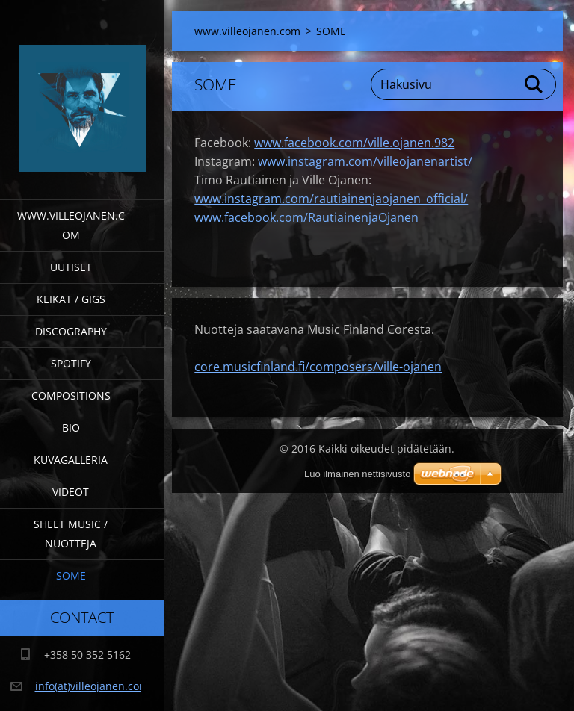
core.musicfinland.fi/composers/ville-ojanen (318, 366)
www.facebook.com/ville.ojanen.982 (354, 142)
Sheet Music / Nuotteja (71, 533)
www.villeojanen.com (71, 225)
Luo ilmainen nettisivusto (357, 473)
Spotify (71, 363)
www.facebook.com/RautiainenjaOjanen (306, 217)
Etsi (534, 84)
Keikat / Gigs (71, 299)
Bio (71, 427)
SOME (71, 575)
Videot (70, 492)
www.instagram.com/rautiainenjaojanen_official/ (331, 198)
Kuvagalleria (71, 460)
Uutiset (71, 267)
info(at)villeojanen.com (92, 686)
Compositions (71, 395)
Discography (71, 331)
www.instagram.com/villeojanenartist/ (365, 161)
